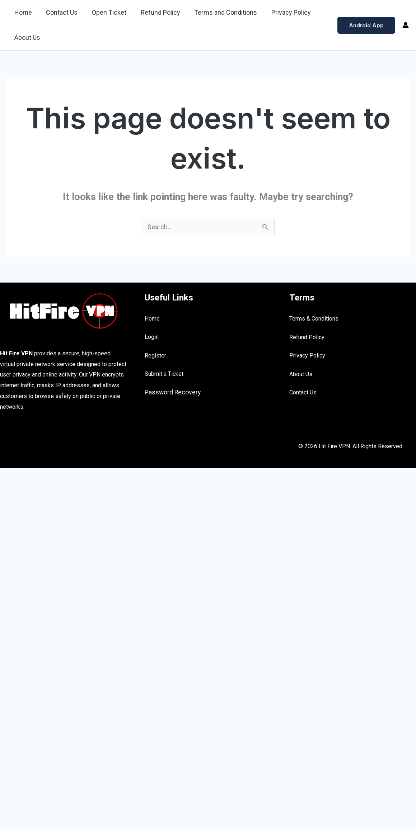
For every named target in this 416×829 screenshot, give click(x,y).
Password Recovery (173, 392)
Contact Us (60, 12)
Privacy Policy (284, 12)
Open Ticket (106, 12)
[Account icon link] (405, 25)
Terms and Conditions (219, 12)
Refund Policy (156, 12)
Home (22, 12)
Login (152, 337)
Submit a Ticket (164, 374)
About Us (26, 37)
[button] (366, 25)
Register (155, 355)
